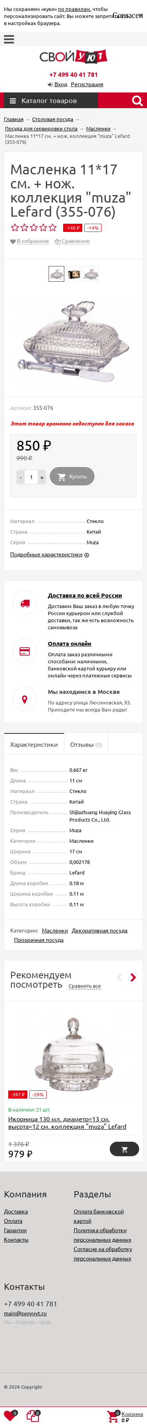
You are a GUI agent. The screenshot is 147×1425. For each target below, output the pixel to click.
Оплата (13, 1220)
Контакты (16, 1239)
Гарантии (15, 1229)
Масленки (55, 930)
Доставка (16, 1211)
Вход (60, 83)
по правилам (74, 8)
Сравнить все (85, 985)
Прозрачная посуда (39, 939)
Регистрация (87, 83)
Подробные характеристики (46, 554)
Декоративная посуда (99, 930)
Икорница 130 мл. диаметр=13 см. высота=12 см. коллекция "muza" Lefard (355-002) (67, 1126)
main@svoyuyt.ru (25, 1312)
